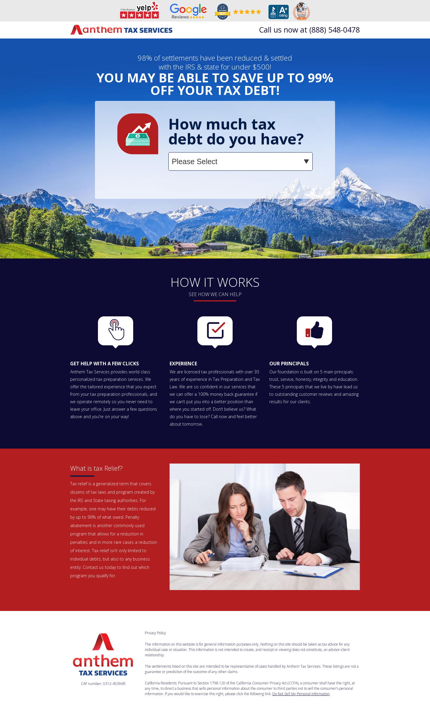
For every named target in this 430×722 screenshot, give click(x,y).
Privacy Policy (155, 632)
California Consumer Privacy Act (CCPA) (267, 683)
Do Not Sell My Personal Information (301, 693)
